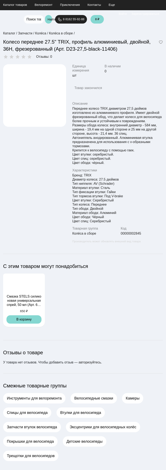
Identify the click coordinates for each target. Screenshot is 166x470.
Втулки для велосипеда (80, 413)
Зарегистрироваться (145, 13)
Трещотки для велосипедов (31, 456)
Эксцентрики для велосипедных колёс (103, 427)
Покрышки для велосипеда (30, 441)
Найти (50, 19)
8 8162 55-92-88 (71, 19)
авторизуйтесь (90, 362)
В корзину (23, 319)
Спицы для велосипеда (27, 413)
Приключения (70, 4)
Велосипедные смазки (93, 398)
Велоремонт (44, 4)
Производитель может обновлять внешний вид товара (106, 241)
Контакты (94, 4)
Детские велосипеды (85, 441)
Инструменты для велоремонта (34, 398)
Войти (123, 13)
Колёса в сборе (84, 233)
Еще (112, 4)
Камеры (133, 398)
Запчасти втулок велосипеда (32, 427)
